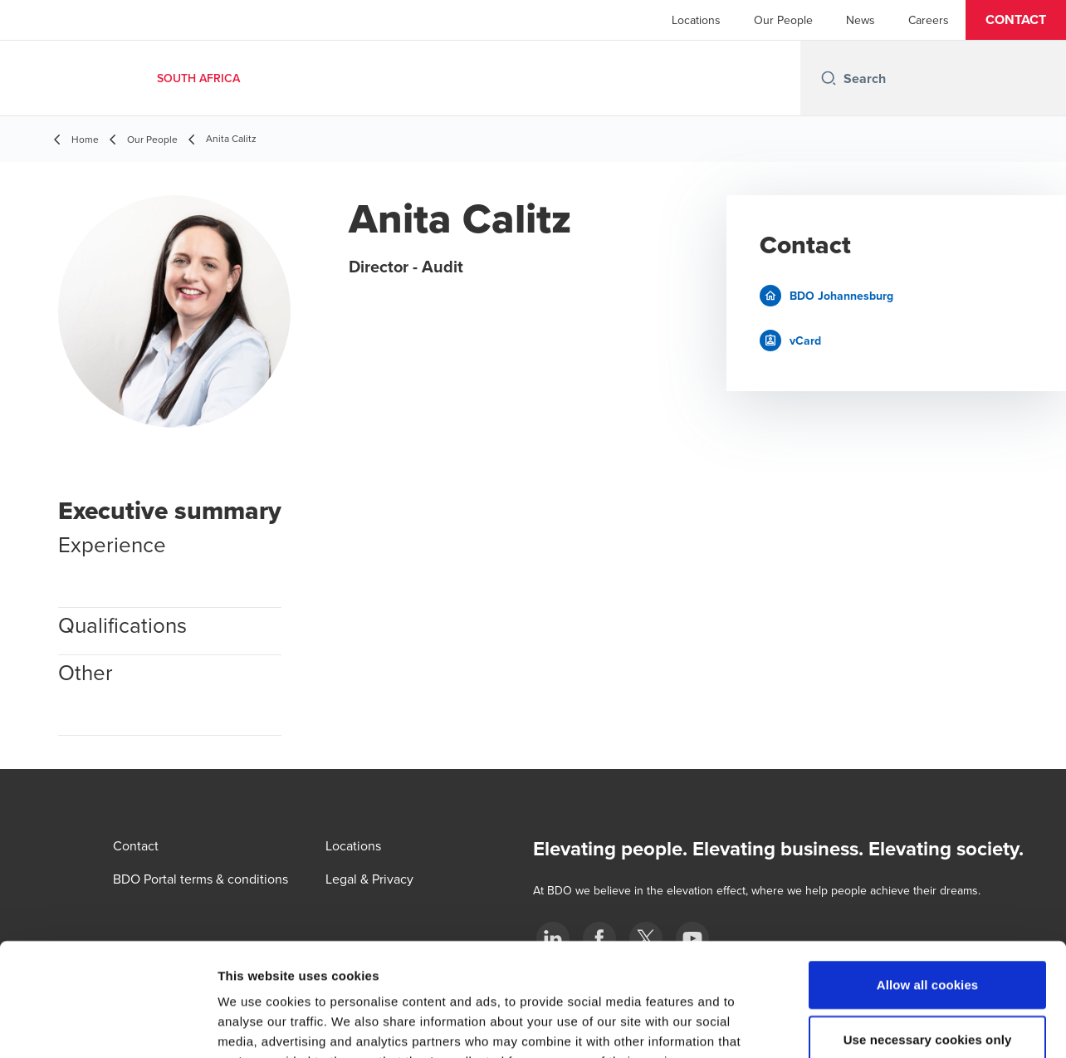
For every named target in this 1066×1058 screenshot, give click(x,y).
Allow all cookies (928, 881)
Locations (696, 20)
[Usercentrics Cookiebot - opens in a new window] (107, 1025)
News (860, 20)
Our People (783, 20)
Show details (871, 1025)
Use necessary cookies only (928, 936)
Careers (928, 20)
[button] (1016, 20)
